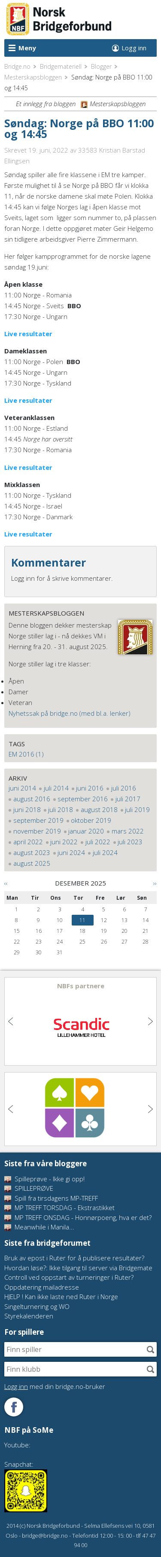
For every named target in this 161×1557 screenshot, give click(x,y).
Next (149, 1021)
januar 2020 (86, 831)
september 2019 (38, 820)
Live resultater (28, 333)
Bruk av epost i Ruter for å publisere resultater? (74, 1258)
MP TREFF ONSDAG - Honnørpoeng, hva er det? (78, 1217)
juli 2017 (127, 798)
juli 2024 (105, 852)
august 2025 (31, 863)
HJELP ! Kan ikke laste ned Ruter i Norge (61, 1296)
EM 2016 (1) (26, 754)
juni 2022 (64, 841)
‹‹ (6, 883)
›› (155, 883)
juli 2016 (123, 788)
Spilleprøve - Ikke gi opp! (44, 1178)
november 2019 (37, 831)
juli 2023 (130, 841)
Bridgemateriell (61, 66)
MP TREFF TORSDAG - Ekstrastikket (59, 1207)
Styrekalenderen (28, 1316)
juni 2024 (71, 852)
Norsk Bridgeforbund (59, 19)
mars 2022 (128, 831)
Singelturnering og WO (37, 1306)
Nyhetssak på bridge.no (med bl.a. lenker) (70, 713)
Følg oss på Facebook (13, 1407)
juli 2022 (97, 841)
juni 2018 (27, 809)
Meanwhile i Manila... (39, 1227)
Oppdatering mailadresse (41, 1287)
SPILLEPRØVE (28, 1188)
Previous (11, 1021)
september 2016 (83, 798)
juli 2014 (56, 788)
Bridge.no (17, 66)
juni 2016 (89, 788)
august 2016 (31, 798)
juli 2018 (60, 809)
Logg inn (134, 47)
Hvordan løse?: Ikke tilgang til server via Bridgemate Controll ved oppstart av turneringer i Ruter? (78, 1272)
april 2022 (28, 841)
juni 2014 (22, 788)
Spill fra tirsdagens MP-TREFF (51, 1198)
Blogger (101, 66)
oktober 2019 (91, 820)
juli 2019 (137, 809)
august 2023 (31, 852)
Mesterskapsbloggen (33, 77)
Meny (27, 47)
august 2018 (99, 809)
